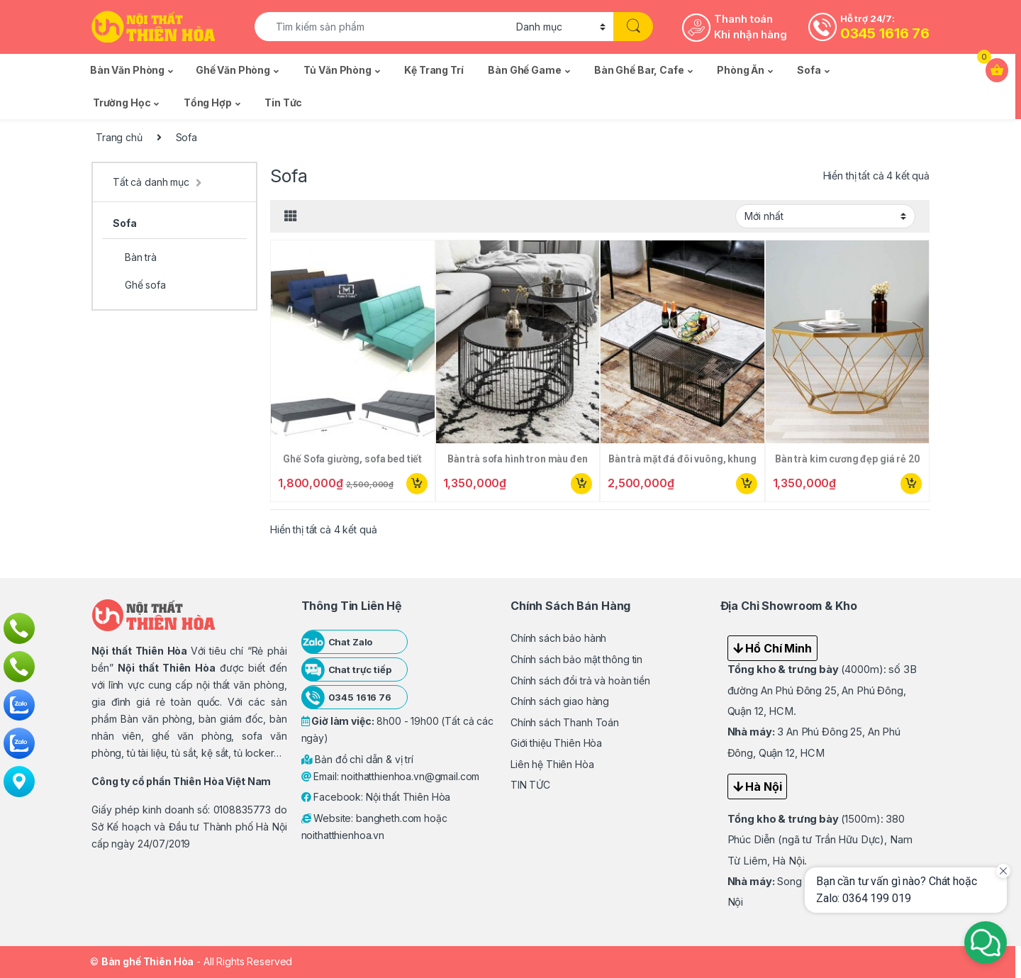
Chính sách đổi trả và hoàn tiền (580, 680)
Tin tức (283, 102)
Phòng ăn (740, 70)
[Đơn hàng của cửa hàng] (825, 216)
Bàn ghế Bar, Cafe (639, 70)
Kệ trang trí (433, 70)
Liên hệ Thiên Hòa (552, 764)
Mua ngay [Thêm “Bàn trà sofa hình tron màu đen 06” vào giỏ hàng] (581, 483)
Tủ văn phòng (337, 70)
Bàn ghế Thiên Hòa (147, 961)
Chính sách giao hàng (559, 701)
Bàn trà (135, 257)
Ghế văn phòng (233, 70)
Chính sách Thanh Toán (564, 722)
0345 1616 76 (885, 33)
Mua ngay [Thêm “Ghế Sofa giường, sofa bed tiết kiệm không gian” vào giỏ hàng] (417, 483)
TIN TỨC (530, 785)
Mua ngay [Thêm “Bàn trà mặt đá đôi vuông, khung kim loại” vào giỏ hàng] (746, 483)
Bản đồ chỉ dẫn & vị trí (357, 759)
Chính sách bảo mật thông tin (576, 659)
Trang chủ (119, 137)
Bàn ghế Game (524, 70)
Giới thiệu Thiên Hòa (556, 743)
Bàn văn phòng (127, 70)
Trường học (122, 102)
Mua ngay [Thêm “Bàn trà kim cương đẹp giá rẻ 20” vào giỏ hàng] (911, 483)
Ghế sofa (139, 285)
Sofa (808, 70)
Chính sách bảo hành (558, 638)
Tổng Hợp (208, 102)
